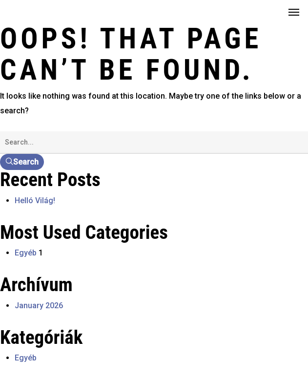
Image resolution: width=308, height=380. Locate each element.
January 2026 (39, 305)
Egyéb (26, 252)
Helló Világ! (35, 200)
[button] (293, 12)
